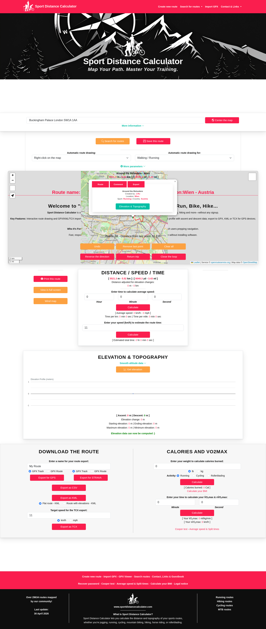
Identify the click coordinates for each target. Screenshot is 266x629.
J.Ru (138, 194)
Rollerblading (218, 475)
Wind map (50, 301)
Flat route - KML (51, 503)
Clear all (169, 246)
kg (202, 471)
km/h (63, 520)
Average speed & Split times (204, 529)
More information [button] (133, 125)
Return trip (133, 256)
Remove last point (133, 246)
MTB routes (224, 609)
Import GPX (211, 6)
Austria (144, 199)
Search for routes (112, 141)
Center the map (222, 120)
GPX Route (57, 471)
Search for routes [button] (190, 6)
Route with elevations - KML (81, 503)
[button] (133, 217)
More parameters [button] (133, 166)
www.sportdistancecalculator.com (133, 606)
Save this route (153, 141)
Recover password (88, 583)
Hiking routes (224, 601)
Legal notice (181, 583)
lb (193, 471)
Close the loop (169, 256)
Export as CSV (69, 487)
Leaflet (195, 262)
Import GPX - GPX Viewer (117, 576)
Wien (137, 196)
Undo (97, 246)
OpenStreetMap (250, 262)
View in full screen (50, 289)
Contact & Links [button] (230, 6)
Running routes (224, 597)
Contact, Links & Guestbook (168, 576)
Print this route (50, 278)
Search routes (142, 576)
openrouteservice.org (220, 262)
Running (127, 199)
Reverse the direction (97, 256)
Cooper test (181, 529)
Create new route (167, 6)
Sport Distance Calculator (50, 6)
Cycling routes (224, 605)
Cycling (200, 475)
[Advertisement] (133, 96)
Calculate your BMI (197, 491)
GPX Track (38, 471)
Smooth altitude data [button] (133, 363)
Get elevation (133, 369)
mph (75, 520)
